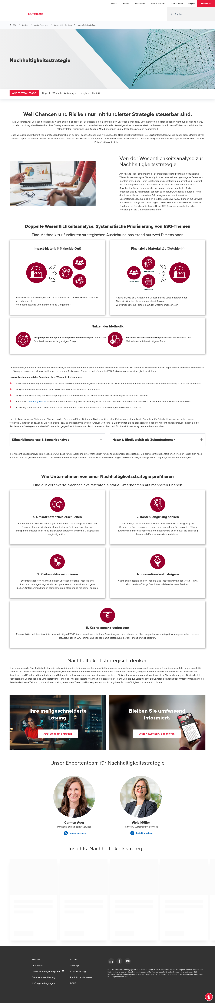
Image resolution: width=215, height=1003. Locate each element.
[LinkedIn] (111, 961)
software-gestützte (36, 401)
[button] (206, 3)
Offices (113, 3)
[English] (193, 3)
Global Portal (177, 3)
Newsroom (140, 3)
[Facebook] (119, 961)
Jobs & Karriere (158, 3)
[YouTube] (127, 961)
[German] (189, 3)
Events (126, 3)
